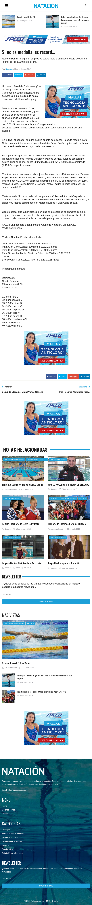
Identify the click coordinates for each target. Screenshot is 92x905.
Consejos (6, 830)
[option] (24, 21)
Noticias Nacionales (10, 837)
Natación (9, 69)
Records (82, 498)
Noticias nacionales (34, 459)
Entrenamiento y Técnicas (13, 834)
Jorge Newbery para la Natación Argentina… (64, 564)
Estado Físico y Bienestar (12, 853)
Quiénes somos (8, 810)
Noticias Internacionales (14, 459)
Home (4, 806)
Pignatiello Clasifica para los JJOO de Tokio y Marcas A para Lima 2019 (67, 525)
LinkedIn (41, 75)
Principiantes (7, 849)
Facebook (7, 75)
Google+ (29, 75)
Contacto (5, 814)
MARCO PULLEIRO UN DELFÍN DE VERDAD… (68, 484)
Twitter (18, 75)
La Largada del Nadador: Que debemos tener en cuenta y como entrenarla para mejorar (75, 19)
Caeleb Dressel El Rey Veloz (26, 16)
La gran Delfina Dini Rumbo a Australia (21, 563)
